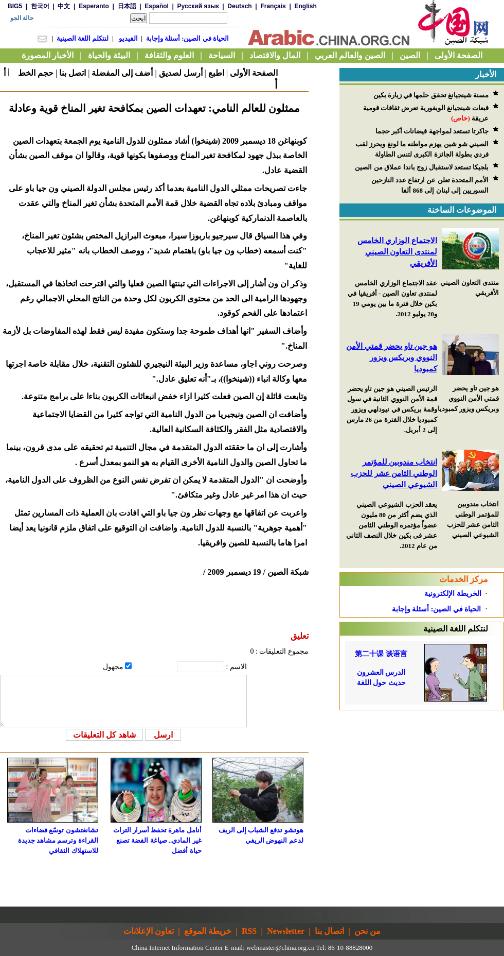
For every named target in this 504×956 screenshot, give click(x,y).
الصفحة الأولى (254, 73)
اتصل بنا (72, 73)
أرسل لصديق (181, 73)
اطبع (216, 73)
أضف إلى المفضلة (122, 73)
